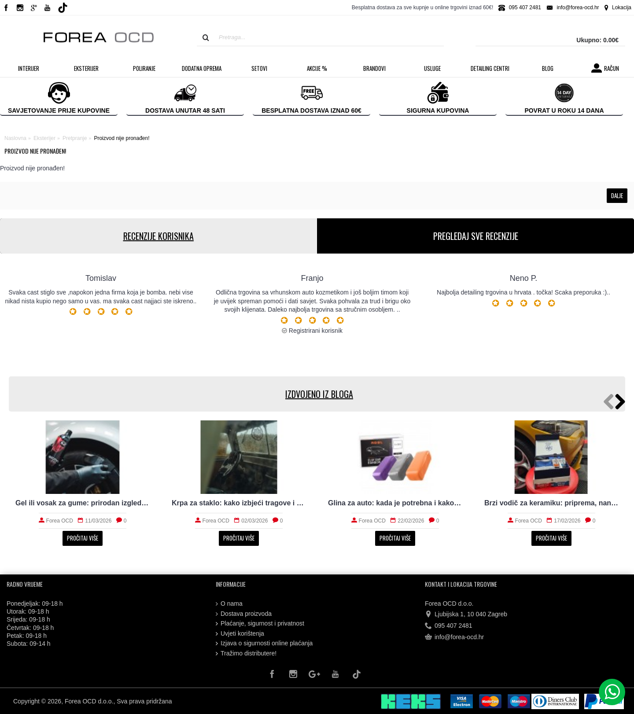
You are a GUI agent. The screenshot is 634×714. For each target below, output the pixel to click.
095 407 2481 (448, 626)
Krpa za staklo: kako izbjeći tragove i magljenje (239, 503)
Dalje (617, 195)
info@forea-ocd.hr (454, 637)
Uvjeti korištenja (240, 633)
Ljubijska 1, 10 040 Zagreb (466, 614)
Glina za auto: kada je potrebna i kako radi (395, 503)
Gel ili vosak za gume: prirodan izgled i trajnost (82, 503)
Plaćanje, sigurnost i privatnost (260, 623)
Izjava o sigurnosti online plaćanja (264, 643)
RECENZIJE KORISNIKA (158, 236)
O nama (229, 603)
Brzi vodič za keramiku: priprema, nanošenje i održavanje (551, 503)
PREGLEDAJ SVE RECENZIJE (475, 236)
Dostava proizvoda (244, 614)
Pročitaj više (82, 538)
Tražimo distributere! (246, 653)
